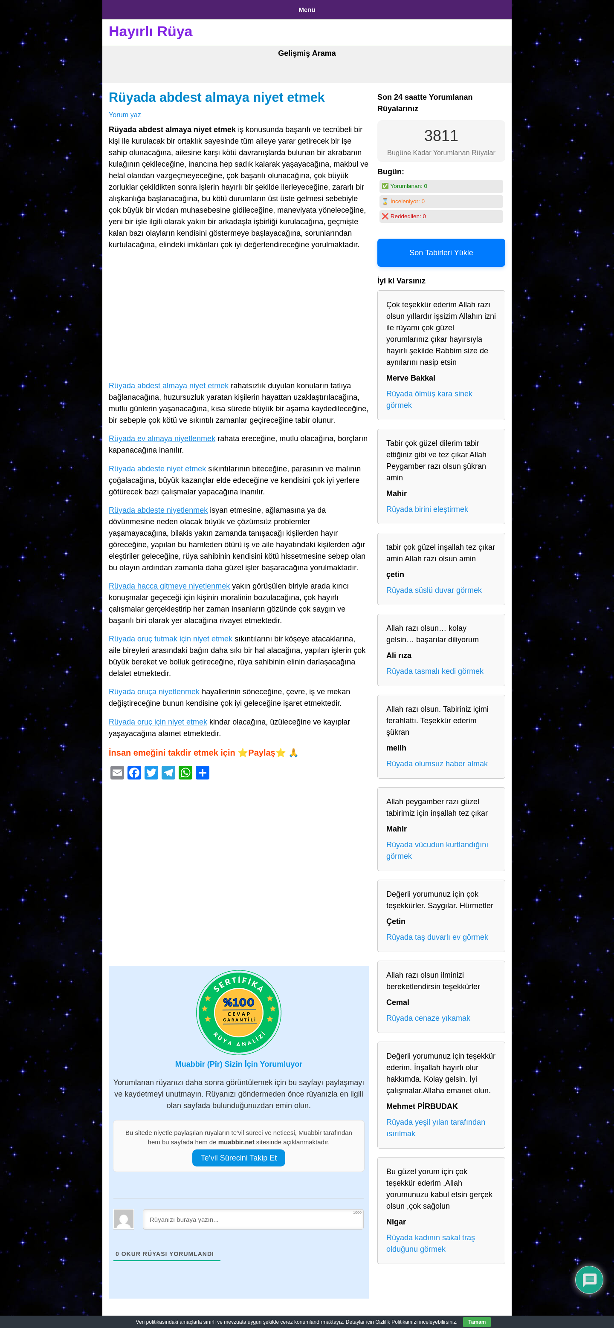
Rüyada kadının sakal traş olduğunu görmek (430, 1240)
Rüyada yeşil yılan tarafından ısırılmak (435, 1125)
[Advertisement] (239, 314)
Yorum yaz (125, 111)
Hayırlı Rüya (151, 28)
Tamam (477, 1322)
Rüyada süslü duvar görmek (434, 587)
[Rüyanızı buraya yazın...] (253, 1216)
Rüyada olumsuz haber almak (437, 760)
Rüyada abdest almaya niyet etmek (217, 94)
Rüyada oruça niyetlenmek (154, 688)
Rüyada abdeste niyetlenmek (158, 506)
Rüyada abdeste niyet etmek (157, 465)
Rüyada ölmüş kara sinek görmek (429, 397)
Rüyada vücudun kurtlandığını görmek (437, 847)
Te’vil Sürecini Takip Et (239, 1154)
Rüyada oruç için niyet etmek (158, 718)
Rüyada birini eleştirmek (427, 506)
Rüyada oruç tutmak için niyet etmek (170, 636)
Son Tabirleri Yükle (441, 249)
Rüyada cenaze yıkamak (428, 1015)
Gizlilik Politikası (175, 8)
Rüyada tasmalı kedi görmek (435, 668)
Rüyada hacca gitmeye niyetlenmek (169, 582)
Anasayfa (123, 8)
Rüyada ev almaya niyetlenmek (162, 435)
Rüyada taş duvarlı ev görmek (437, 934)
